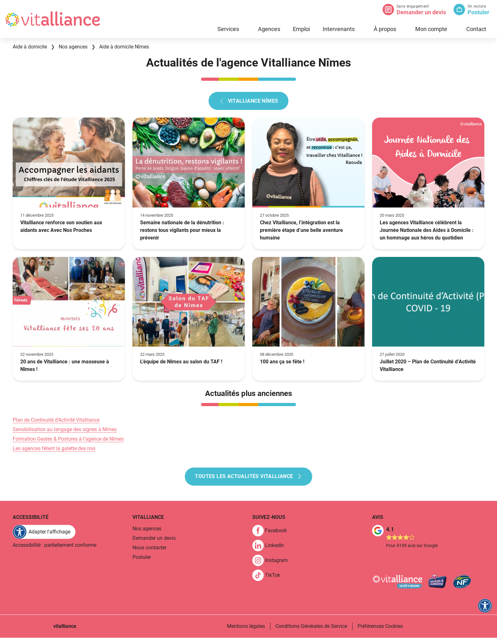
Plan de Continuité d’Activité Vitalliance (56, 420)
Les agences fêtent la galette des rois (54, 448)
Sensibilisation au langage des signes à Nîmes (65, 429)
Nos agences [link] (146, 529)
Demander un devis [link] (154, 538)
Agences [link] (269, 29)
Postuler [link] (141, 557)
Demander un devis (421, 12)
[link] (272, 531)
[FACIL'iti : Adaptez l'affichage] (44, 532)
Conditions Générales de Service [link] (311, 626)
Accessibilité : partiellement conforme (54, 545)
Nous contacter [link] (149, 548)
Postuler (478, 12)
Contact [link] (476, 29)
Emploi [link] (301, 29)
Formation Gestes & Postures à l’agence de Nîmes (68, 439)
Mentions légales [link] (246, 626)
